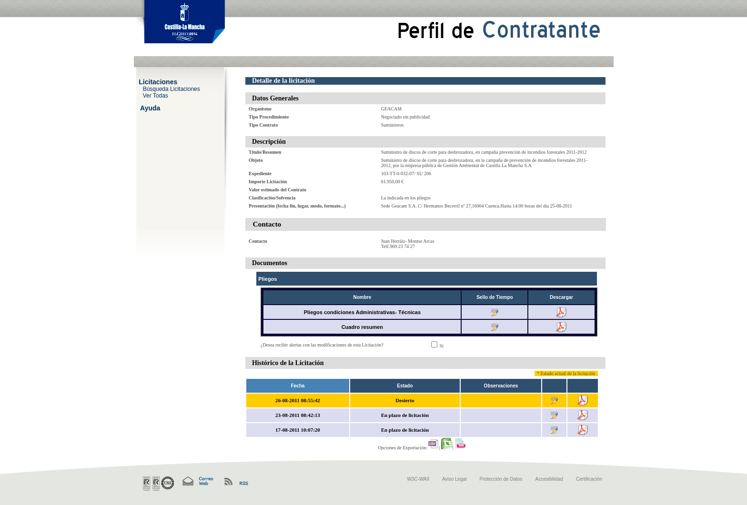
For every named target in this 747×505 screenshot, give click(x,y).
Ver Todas (155, 95)
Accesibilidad (549, 479)
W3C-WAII (418, 479)
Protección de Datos (501, 479)
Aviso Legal (454, 479)
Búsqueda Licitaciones (171, 88)
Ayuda (150, 107)
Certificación (589, 479)
